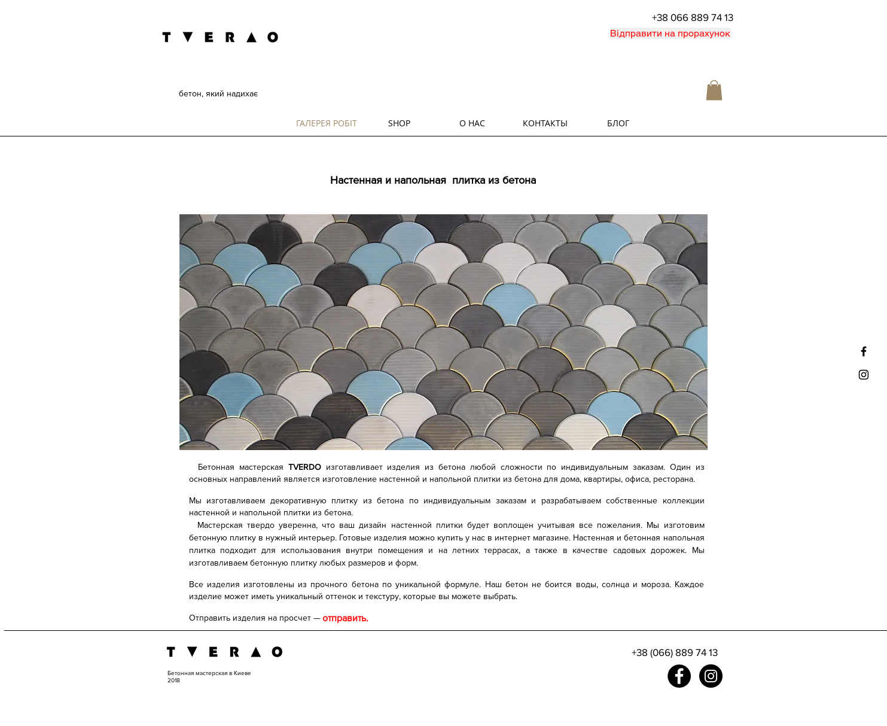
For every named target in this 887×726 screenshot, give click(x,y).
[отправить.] (345, 618)
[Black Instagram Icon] (863, 374)
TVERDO (304, 467)
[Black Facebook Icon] (863, 351)
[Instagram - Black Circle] (711, 676)
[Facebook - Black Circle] (679, 676)
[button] (714, 90)
